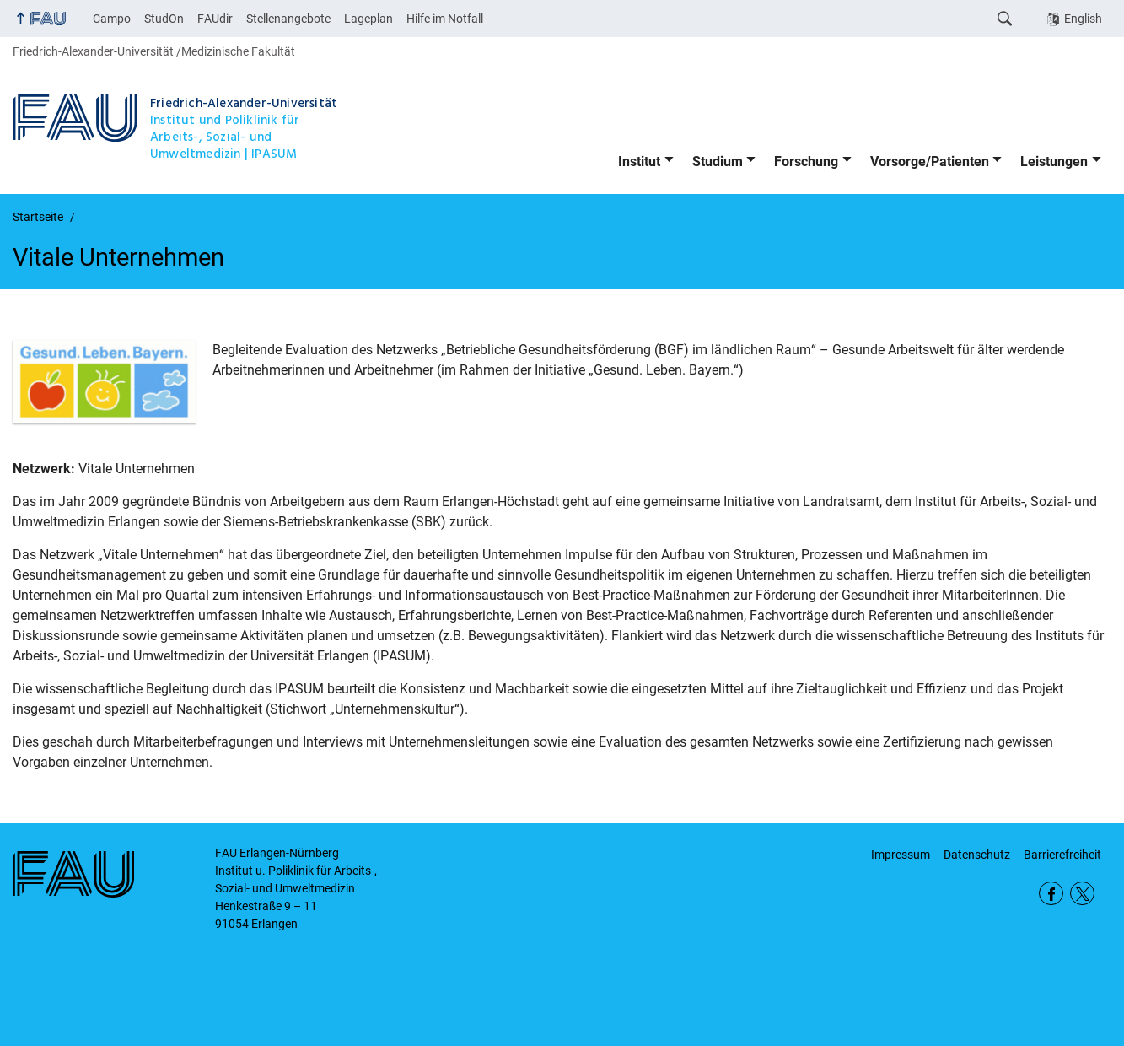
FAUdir (215, 18)
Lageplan (368, 18)
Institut (639, 162)
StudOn (164, 18)
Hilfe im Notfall (444, 18)
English (1083, 18)
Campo (112, 18)
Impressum (900, 854)
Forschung (806, 162)
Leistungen (1054, 162)
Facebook (1051, 894)
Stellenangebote (288, 18)
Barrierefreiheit (1062, 854)
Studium (717, 162)
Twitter (1082, 894)
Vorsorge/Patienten (929, 162)
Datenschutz (977, 854)
